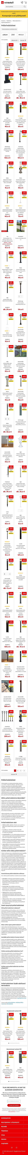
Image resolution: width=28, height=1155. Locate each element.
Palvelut (3, 1139)
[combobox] (16, 6)
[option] (19, 296)
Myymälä (4, 1127)
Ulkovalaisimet (16, 21)
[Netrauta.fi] (7, 2)
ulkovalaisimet (9, 1004)
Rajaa (23, 40)
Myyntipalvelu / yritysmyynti (10, 1122)
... (22, 770)
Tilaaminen (4, 1131)
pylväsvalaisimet (11, 1002)
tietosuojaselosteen (11, 1111)
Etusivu (3, 21)
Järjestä (14, 40)
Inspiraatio (4, 1143)
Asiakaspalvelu (6, 1118)
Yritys (3, 1135)
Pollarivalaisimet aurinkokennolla (9, 29)
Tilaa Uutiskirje (14, 1105)
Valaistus (9, 21)
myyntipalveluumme (21, 998)
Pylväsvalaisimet (5, 22)
